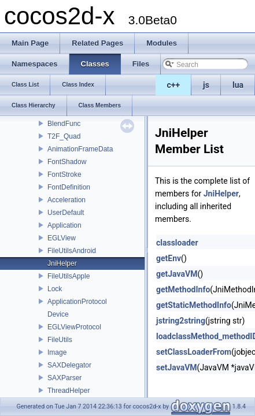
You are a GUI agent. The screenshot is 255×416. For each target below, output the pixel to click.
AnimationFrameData (80, 149)
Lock (54, 289)
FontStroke (64, 174)
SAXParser (64, 378)
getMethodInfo (183, 289)
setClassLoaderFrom (193, 351)
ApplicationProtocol (77, 302)
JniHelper (62, 263)
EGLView (61, 238)
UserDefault (65, 213)
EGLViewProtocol (74, 327)
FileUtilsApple (68, 276)
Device (58, 314)
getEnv (168, 258)
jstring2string (180, 320)
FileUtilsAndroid (71, 251)
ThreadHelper (68, 391)
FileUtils (59, 340)
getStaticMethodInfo (193, 305)
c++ (173, 85)
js (206, 85)
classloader (177, 242)
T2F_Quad (63, 136)
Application (64, 225)
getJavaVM (176, 273)
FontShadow (66, 162)
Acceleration (66, 200)
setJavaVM (176, 367)
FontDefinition (68, 187)
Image (56, 352)
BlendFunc (63, 124)
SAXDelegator (69, 365)
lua (237, 85)
